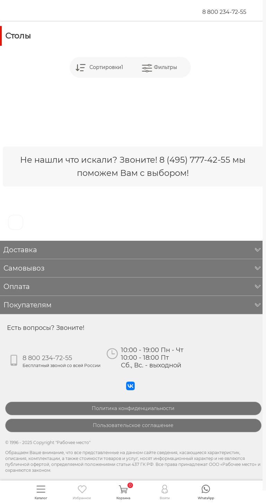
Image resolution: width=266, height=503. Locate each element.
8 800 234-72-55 (224, 12)
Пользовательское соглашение (133, 425)
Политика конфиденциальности (133, 408)
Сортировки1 (106, 67)
